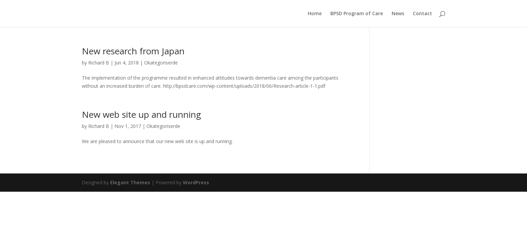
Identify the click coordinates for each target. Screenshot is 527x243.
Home (315, 14)
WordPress (196, 182)
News (398, 14)
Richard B (98, 62)
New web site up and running (141, 114)
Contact (422, 14)
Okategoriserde (161, 62)
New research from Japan (133, 51)
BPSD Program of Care (356, 14)
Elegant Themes (130, 182)
